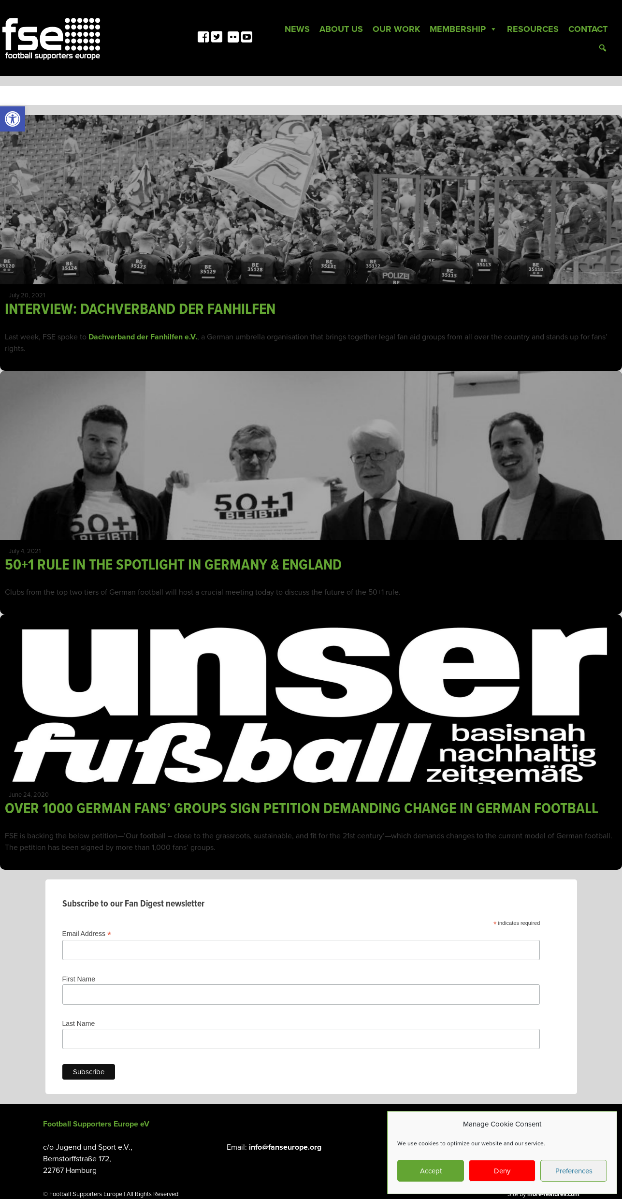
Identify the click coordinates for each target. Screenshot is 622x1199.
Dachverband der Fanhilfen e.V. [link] (142, 337)
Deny (502, 1171)
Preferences (574, 1171)
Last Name (78, 1023)
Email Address (87, 933)
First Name (78, 979)
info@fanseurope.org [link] (285, 1147)
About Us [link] (341, 29)
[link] (12, 119)
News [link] (297, 29)
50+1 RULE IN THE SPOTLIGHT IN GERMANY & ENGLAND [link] (173, 565)
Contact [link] (588, 29)
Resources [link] (533, 29)
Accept (431, 1171)
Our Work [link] (396, 29)
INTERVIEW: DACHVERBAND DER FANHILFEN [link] (140, 310)
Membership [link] (463, 29)
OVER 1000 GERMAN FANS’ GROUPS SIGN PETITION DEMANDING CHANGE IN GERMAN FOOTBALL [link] (301, 809)
